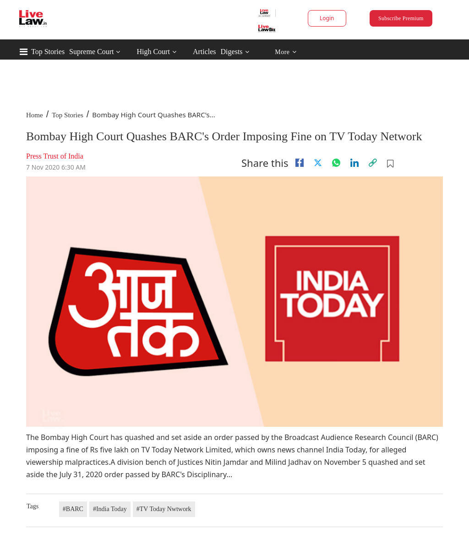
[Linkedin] (354, 163)
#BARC (73, 509)
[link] (373, 163)
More (285, 52)
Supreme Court (91, 51)
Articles (204, 51)
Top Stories (48, 51)
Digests (232, 51)
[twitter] (318, 163)
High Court (152, 51)
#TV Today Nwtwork (163, 509)
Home (34, 115)
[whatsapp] (336, 163)
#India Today (110, 509)
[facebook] (299, 163)
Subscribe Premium (400, 18)
